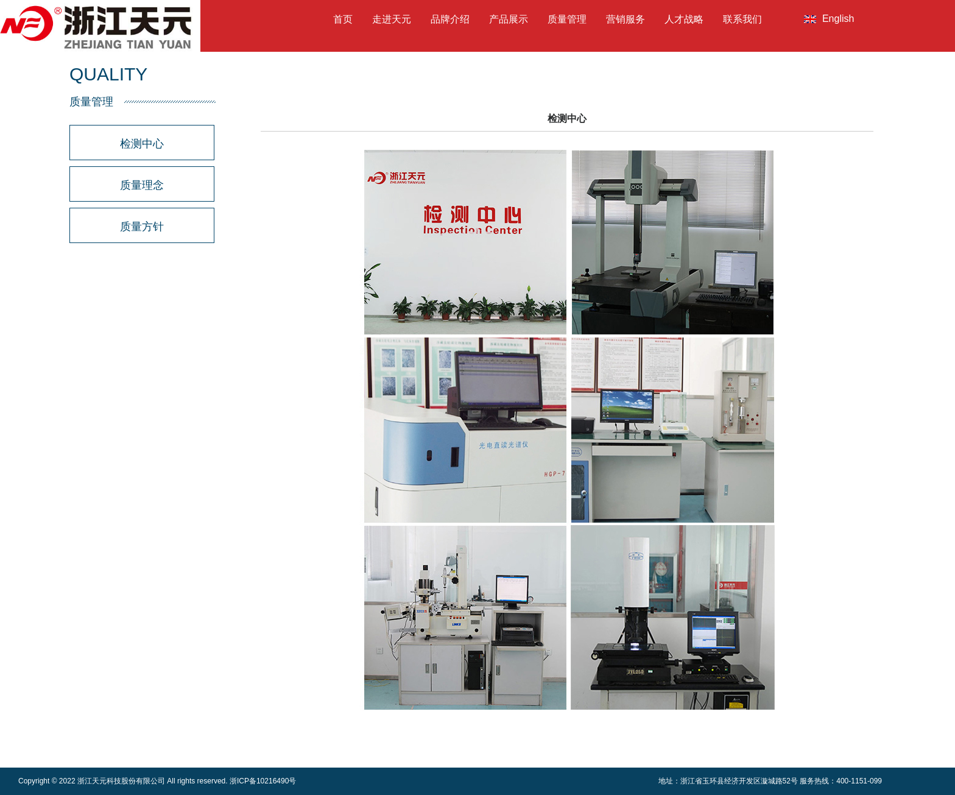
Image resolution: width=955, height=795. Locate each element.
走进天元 (391, 19)
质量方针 (142, 227)
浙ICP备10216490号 (263, 781)
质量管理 (567, 19)
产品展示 (508, 19)
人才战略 (683, 19)
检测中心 (142, 144)
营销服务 (625, 19)
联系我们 (742, 19)
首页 (343, 19)
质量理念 (142, 185)
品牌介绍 (450, 19)
